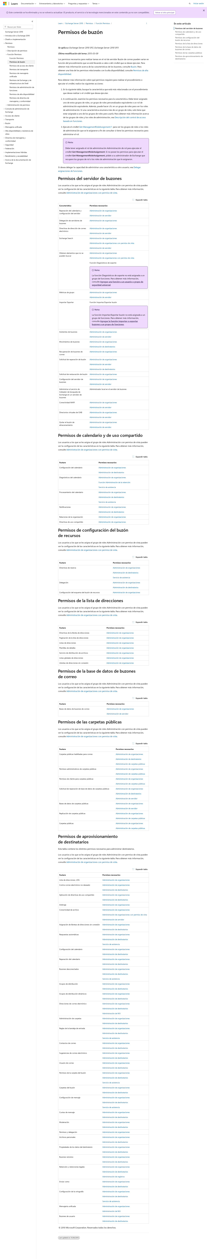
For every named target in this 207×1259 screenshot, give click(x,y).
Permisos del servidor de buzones (189, 28)
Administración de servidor (100, 215)
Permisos (89, 23)
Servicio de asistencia (107, 487)
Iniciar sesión (198, 3)
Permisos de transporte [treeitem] (19, 69)
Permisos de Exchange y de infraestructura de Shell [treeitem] (20, 82)
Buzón (134, 66)
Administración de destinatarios (102, 346)
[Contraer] (32, 21)
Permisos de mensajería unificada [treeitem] (19, 75)
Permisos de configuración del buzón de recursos (187, 38)
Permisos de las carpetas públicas (188, 52)
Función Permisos (103, 23)
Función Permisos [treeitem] (17, 58)
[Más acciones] (146, 23)
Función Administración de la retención (114, 482)
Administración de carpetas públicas (130, 764)
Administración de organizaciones (103, 210)
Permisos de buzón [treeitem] (17, 62)
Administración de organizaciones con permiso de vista (91, 192)
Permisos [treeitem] (11, 47)
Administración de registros (113, 1176)
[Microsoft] (5, 3)
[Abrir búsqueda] (189, 3)
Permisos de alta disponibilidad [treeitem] (22, 94)
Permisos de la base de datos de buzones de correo (188, 48)
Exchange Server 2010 (74, 23)
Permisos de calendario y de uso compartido (188, 32)
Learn (60, 23)
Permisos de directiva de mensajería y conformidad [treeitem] (20, 99)
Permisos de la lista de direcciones (189, 43)
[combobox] (18, 27)
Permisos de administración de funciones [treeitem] (22, 89)
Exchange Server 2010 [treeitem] (14, 31)
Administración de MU (111, 1013)
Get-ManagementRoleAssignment (94, 126)
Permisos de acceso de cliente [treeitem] (22, 65)
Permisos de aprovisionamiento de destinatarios (189, 57)
